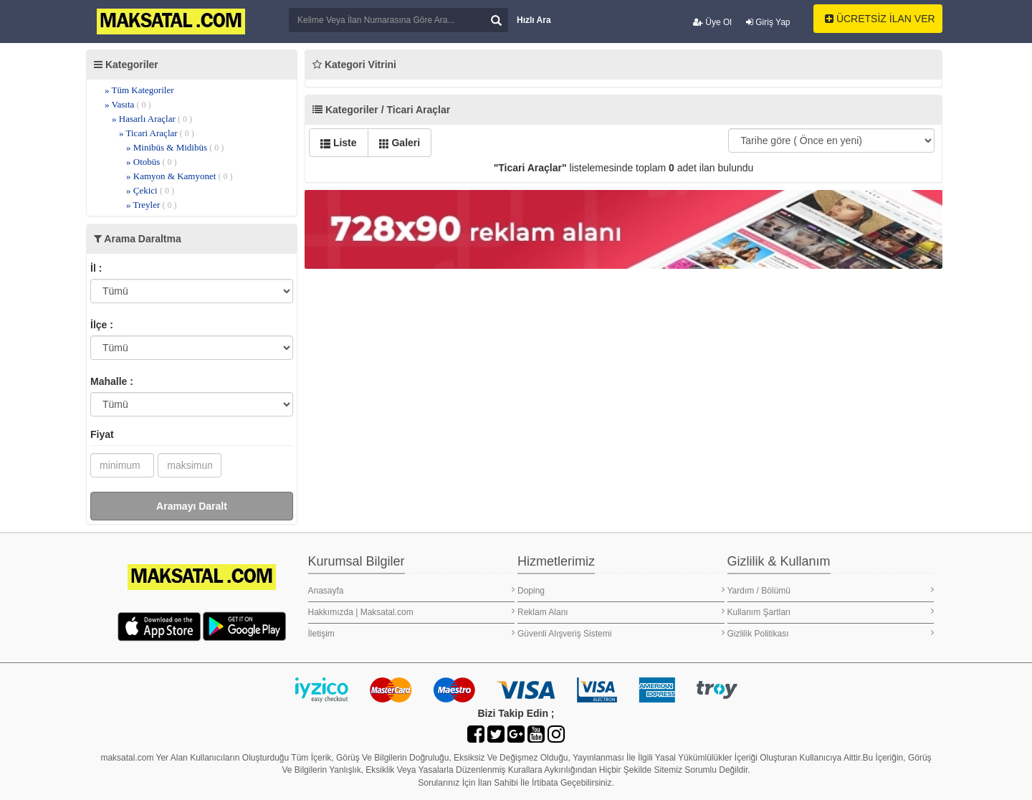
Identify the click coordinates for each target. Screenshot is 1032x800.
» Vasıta (128, 104)
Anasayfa (411, 590)
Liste (338, 142)
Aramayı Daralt (191, 506)
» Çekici (150, 190)
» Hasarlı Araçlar (152, 118)
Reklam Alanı (621, 611)
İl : (96, 268)
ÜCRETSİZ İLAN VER (880, 18)
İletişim (411, 633)
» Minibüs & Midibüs (175, 147)
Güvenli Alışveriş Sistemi (621, 633)
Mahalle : (111, 381)
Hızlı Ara (534, 20)
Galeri (400, 142)
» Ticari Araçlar (156, 133)
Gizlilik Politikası (831, 633)
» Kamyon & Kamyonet (179, 176)
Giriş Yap (768, 22)
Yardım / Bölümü (831, 590)
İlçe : (101, 324)
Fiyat (102, 434)
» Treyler (151, 204)
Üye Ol (712, 22)
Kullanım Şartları (831, 611)
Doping (621, 590)
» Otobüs (151, 161)
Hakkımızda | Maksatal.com (411, 611)
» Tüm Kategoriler (139, 90)
